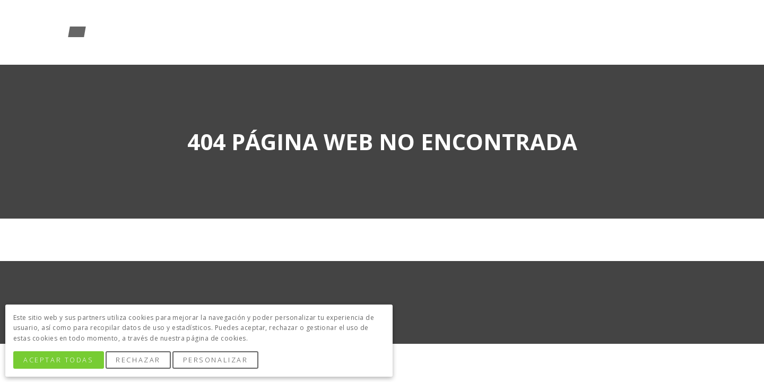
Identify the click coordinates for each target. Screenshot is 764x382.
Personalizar (215, 359)
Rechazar (138, 359)
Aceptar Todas (58, 359)
